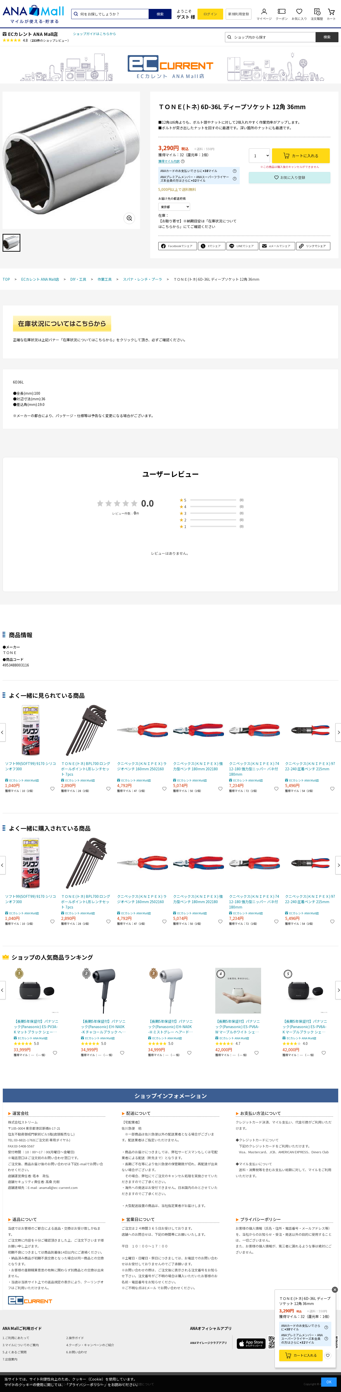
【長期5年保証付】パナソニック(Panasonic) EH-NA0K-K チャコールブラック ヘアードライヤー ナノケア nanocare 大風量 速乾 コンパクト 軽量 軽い (103, 1027)
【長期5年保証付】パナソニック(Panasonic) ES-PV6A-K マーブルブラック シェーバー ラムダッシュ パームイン (304, 1027)
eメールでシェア (279, 246)
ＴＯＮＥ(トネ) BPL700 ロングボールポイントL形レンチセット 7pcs (85, 769)
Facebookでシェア (180, 246)
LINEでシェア (245, 246)
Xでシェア (214, 246)
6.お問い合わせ (76, 1352)
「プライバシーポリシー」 (86, 1384)
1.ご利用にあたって (16, 1338)
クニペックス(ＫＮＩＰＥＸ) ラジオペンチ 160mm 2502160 (142, 766)
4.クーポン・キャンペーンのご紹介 (90, 1345)
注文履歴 (317, 18)
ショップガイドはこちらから (94, 33)
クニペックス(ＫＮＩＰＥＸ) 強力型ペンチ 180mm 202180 (198, 766)
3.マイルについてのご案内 (21, 1345)
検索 (160, 14)
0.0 (147, 503)
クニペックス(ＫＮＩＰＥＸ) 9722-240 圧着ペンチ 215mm (310, 766)
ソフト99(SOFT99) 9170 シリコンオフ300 (30, 766)
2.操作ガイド (75, 1338)
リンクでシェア (316, 246)
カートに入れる (305, 1355)
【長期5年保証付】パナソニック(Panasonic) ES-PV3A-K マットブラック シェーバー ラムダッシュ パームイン (36, 1027)
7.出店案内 (10, 1359)
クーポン (282, 18)
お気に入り (299, 18)
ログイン (210, 13)
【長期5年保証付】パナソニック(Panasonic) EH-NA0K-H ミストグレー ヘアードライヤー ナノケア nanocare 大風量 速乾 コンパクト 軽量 (170, 1027)
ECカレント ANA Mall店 (33, 34)
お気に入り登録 (292, 177)
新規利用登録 (238, 13)
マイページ (264, 18)
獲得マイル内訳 (169, 161)
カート (331, 18)
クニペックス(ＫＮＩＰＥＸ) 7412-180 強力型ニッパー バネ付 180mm (254, 769)
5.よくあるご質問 (14, 1352)
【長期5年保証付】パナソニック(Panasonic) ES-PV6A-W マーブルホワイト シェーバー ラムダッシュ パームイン (237, 1027)
